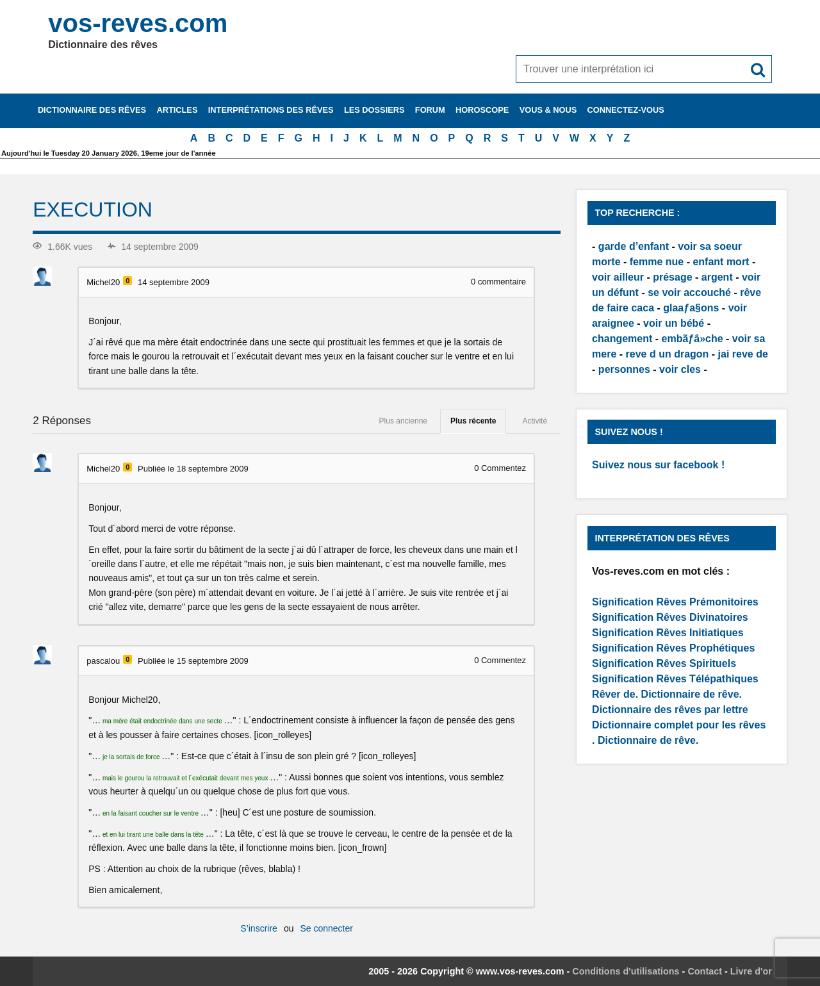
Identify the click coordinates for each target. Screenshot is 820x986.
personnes (624, 369)
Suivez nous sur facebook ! (658, 464)
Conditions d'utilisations (625, 971)
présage (672, 277)
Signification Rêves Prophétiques (673, 648)
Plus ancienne (403, 420)
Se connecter (326, 928)
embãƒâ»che (692, 338)
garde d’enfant (633, 246)
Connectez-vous (625, 110)
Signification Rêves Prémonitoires (675, 601)
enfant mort (721, 261)
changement (622, 338)
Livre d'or (751, 971)
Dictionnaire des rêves (92, 110)
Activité (534, 420)
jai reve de (743, 354)
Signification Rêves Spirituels (664, 663)
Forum (430, 110)
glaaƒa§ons (691, 307)
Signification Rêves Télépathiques (675, 678)
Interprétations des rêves (271, 110)
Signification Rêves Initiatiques (668, 632)
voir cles (680, 369)
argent (717, 277)
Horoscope (482, 110)
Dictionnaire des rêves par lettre (670, 709)
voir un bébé (673, 323)
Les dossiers (374, 110)
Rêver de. (615, 694)
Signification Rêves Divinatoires (670, 617)
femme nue (657, 261)
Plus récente (473, 420)
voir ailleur (618, 277)
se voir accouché (689, 292)
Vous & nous (548, 110)
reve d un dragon (667, 354)
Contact (704, 971)
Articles (176, 110)
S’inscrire (258, 928)
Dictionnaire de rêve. (691, 694)
